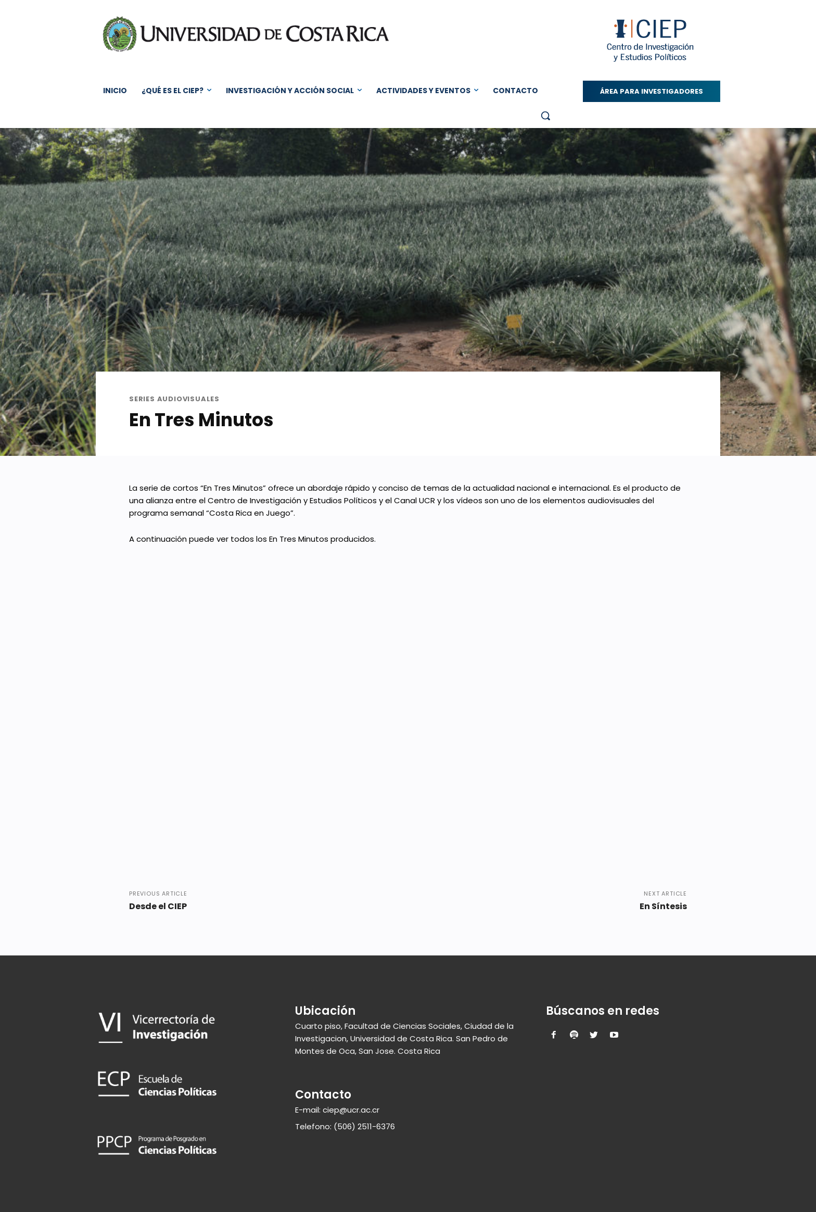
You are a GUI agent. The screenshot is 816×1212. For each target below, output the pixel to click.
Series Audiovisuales (174, 399)
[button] (545, 115)
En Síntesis (663, 906)
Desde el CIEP (158, 906)
